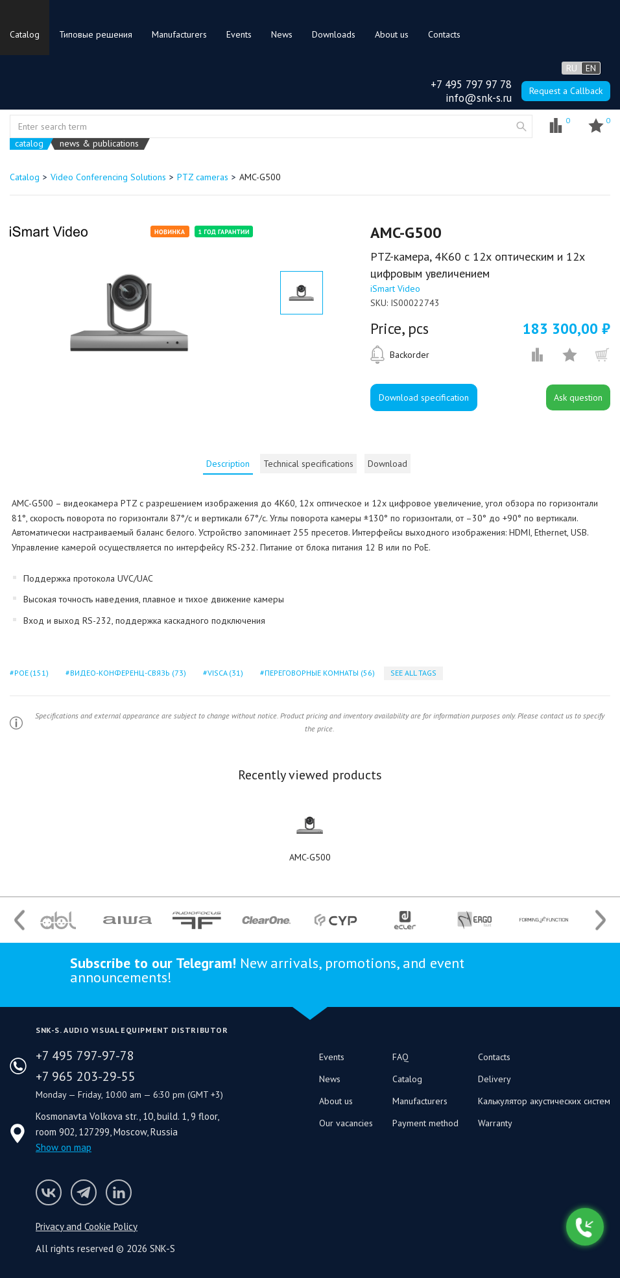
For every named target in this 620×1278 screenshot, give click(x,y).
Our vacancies (346, 1123)
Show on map (63, 1147)
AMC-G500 (310, 857)
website (521, 126)
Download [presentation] (387, 463)
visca (224, 673)
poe (30, 673)
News (281, 34)
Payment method (425, 1123)
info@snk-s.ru (479, 98)
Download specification (424, 397)
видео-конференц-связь (126, 673)
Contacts (444, 34)
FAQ (400, 1057)
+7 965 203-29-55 (86, 1076)
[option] (130, 312)
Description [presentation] (228, 463)
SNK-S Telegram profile (84, 1192)
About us (392, 34)
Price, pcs (399, 328)
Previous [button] (19, 920)
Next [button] (600, 920)
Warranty (495, 1123)
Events (239, 34)
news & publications (99, 143)
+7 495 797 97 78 (471, 84)
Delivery (494, 1079)
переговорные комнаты (318, 673)
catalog (29, 143)
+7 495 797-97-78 (85, 1055)
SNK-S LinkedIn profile (119, 1192)
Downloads (333, 34)
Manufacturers (179, 34)
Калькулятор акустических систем (544, 1101)
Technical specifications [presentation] (308, 463)
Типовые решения (95, 34)
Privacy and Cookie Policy (86, 1226)
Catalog (25, 34)
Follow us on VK (49, 1192)
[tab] (228, 463)
